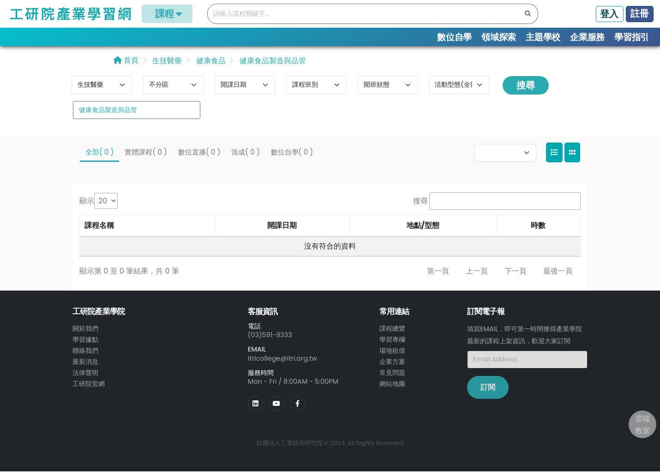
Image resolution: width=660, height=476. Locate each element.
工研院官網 (88, 388)
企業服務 (587, 37)
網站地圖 (392, 388)
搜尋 (525, 89)
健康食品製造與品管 (272, 65)
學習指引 (631, 37)
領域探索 (498, 37)
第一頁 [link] (438, 275)
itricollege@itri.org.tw (282, 362)
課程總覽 (392, 332)
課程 (167, 13)
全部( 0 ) (99, 156)
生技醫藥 (166, 65)
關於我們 (85, 332)
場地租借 (392, 354)
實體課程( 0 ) (146, 156)
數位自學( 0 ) (292, 156)
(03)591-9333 (270, 339)
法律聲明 (85, 376)
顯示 (86, 205)
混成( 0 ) (245, 156)
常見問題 (392, 376)
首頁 (126, 65)
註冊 (639, 13)
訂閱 (487, 392)
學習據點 (85, 343)
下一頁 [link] (515, 275)
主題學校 (543, 37)
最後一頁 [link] (558, 275)
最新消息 (85, 365)
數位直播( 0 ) (199, 156)
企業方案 (392, 365)
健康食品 (209, 65)
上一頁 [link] (477, 275)
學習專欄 (392, 343)
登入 (609, 13)
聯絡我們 (85, 354)
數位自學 (454, 37)
